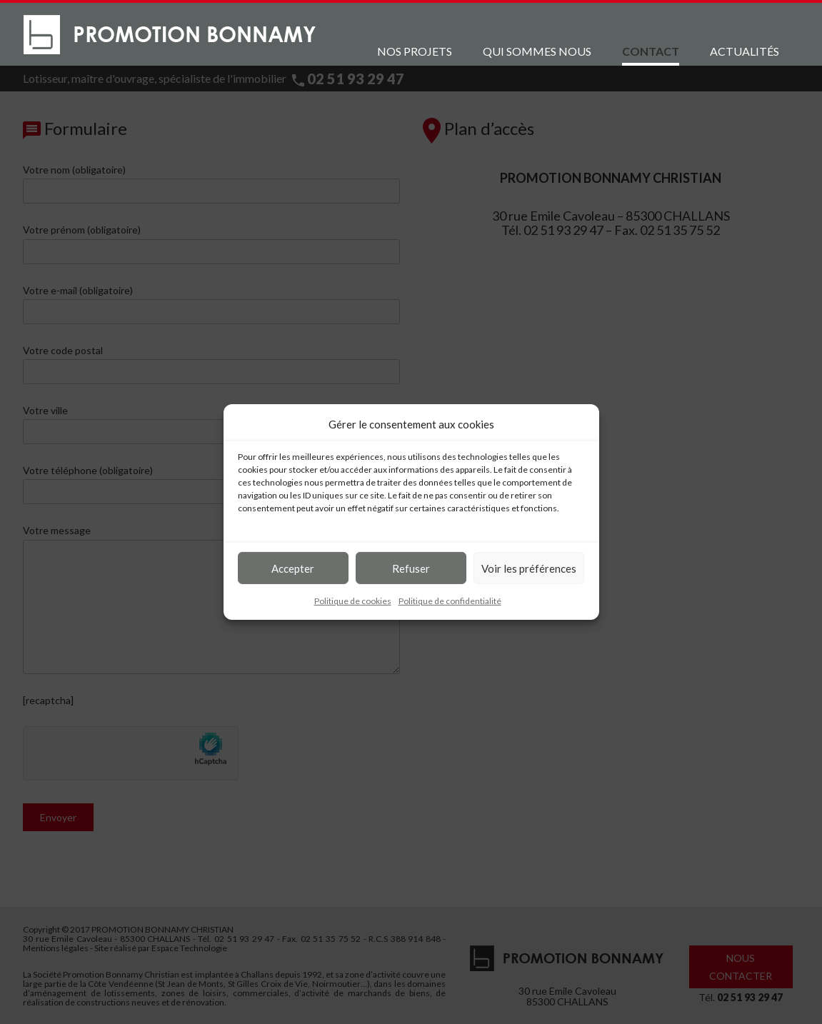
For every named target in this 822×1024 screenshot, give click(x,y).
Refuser (411, 567)
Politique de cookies (352, 601)
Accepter (292, 567)
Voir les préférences (528, 567)
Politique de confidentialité (450, 601)
